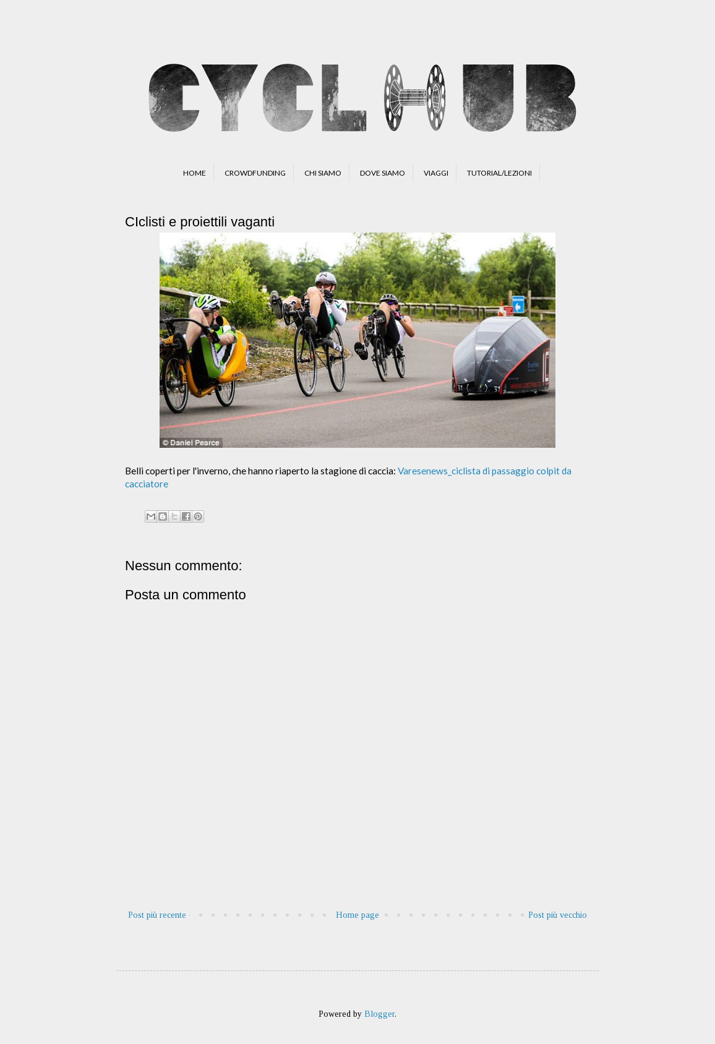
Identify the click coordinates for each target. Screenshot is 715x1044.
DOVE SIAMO (382, 173)
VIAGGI (436, 173)
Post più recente (157, 915)
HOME (194, 173)
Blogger (379, 1014)
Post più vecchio (557, 915)
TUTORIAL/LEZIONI (499, 173)
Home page (357, 915)
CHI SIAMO (322, 173)
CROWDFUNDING (255, 173)
